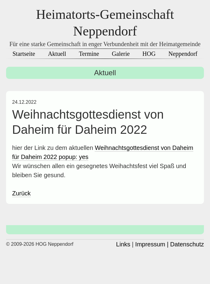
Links (123, 244)
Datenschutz (187, 244)
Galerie (121, 53)
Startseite (23, 53)
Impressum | (152, 244)
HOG (148, 53)
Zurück (21, 193)
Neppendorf (183, 53)
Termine (89, 53)
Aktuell (57, 53)
